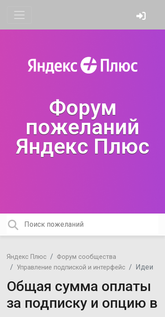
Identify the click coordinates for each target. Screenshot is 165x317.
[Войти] (142, 17)
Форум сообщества (86, 257)
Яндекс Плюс (27, 257)
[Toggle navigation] (19, 15)
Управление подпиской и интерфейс (71, 267)
